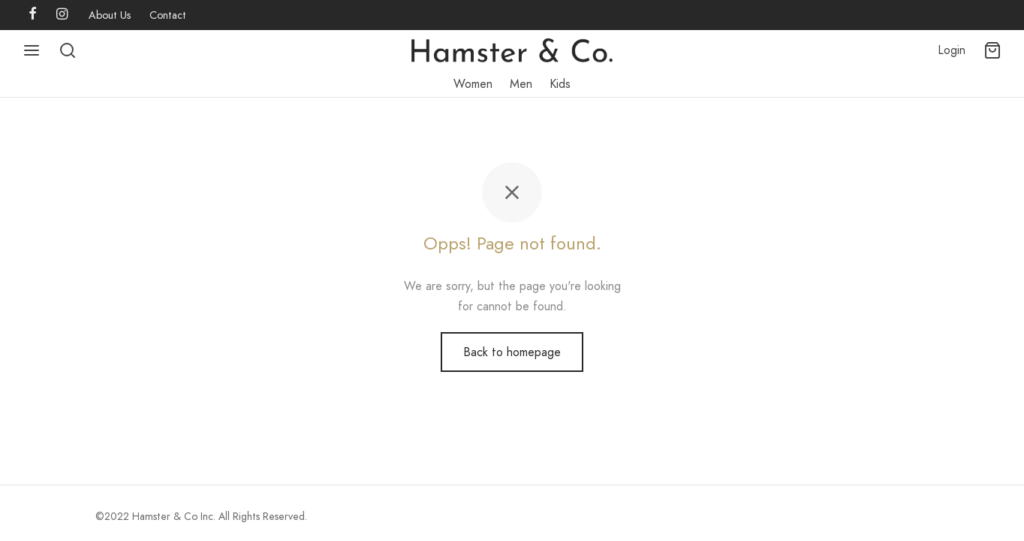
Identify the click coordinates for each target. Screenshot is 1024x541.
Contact (167, 15)
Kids (560, 83)
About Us (110, 15)
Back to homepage (512, 352)
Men (521, 83)
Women (472, 83)
